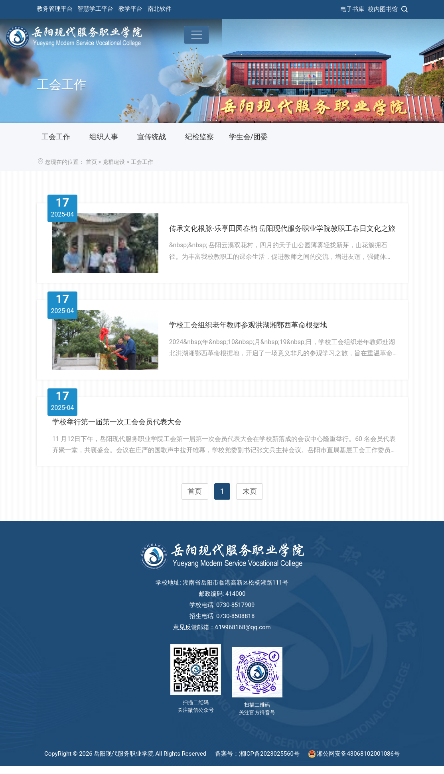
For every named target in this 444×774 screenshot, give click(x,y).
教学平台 (130, 8)
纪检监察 (199, 136)
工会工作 (55, 136)
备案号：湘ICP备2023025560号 (258, 761)
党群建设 (114, 162)
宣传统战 (151, 136)
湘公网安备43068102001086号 (354, 761)
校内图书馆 (383, 9)
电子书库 (352, 9)
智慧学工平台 (95, 8)
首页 (91, 162)
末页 (250, 503)
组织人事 (103, 136)
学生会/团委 (248, 136)
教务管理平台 (55, 8)
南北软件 (160, 8)
